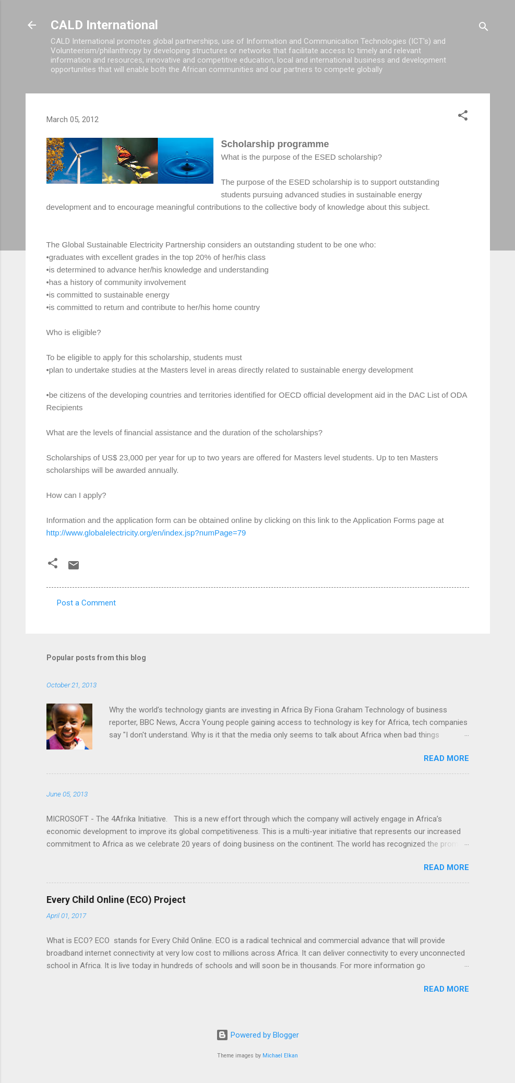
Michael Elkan (280, 1055)
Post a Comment (86, 603)
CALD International (104, 25)
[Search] (483, 28)
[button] (463, 117)
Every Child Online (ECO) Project (116, 899)
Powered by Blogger (257, 1035)
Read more (446, 758)
